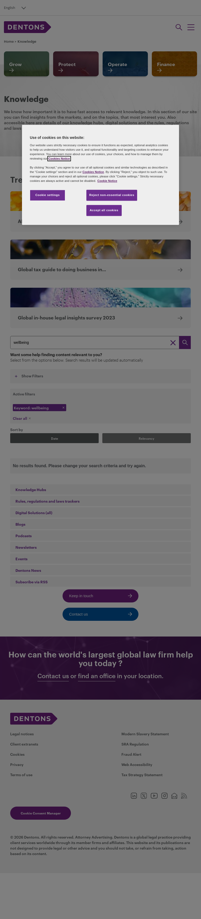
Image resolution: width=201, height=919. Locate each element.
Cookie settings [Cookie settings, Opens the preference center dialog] (47, 195)
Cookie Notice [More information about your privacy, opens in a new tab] (107, 180)
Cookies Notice (59, 158)
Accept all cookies (104, 210)
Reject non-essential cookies (111, 195)
